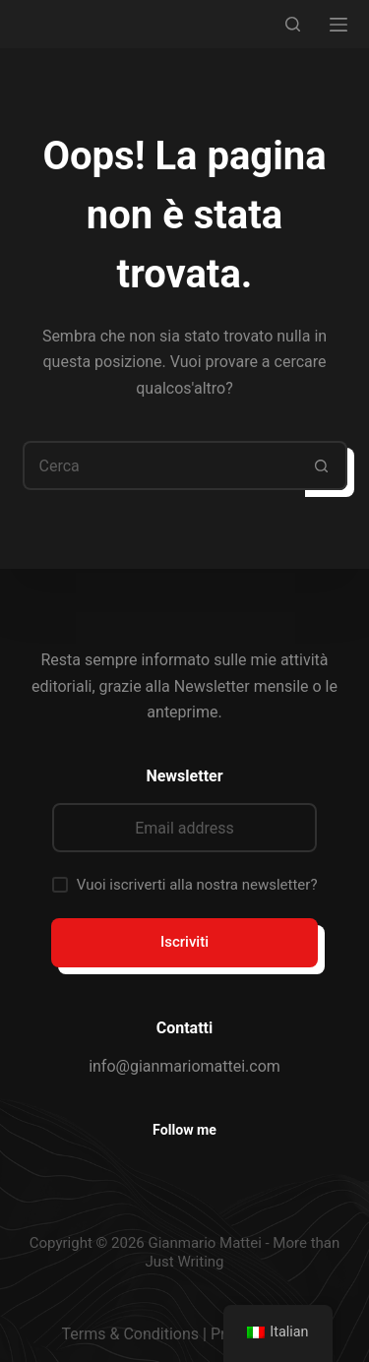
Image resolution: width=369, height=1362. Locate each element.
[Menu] (338, 24)
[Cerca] (292, 24)
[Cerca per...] (160, 465)
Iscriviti (184, 942)
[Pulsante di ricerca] (322, 465)
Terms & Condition (126, 1334)
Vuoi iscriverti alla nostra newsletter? (197, 885)
